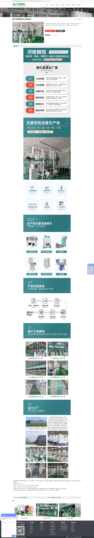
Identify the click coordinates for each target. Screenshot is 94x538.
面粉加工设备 (52, 526)
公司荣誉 (31, 529)
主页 (76, 19)
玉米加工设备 (52, 524)
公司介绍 (31, 524)
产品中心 (63, 4)
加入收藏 (76, 537)
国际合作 (31, 531)
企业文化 (31, 526)
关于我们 (52, 4)
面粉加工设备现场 (64, 526)
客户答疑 (41, 529)
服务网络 (72, 529)
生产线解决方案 (53, 534)
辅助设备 (51, 531)
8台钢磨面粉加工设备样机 (56, 497)
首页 (47, 4)
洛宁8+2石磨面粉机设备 (22, 497)
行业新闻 (41, 526)
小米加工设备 (52, 532)
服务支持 (74, 4)
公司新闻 (41, 524)
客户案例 (68, 4)
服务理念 (72, 524)
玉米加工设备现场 (64, 524)
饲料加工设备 (52, 529)
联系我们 (79, 4)
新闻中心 (57, 4)
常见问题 (72, 526)
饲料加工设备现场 (64, 529)
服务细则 (72, 531)
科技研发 (31, 532)
